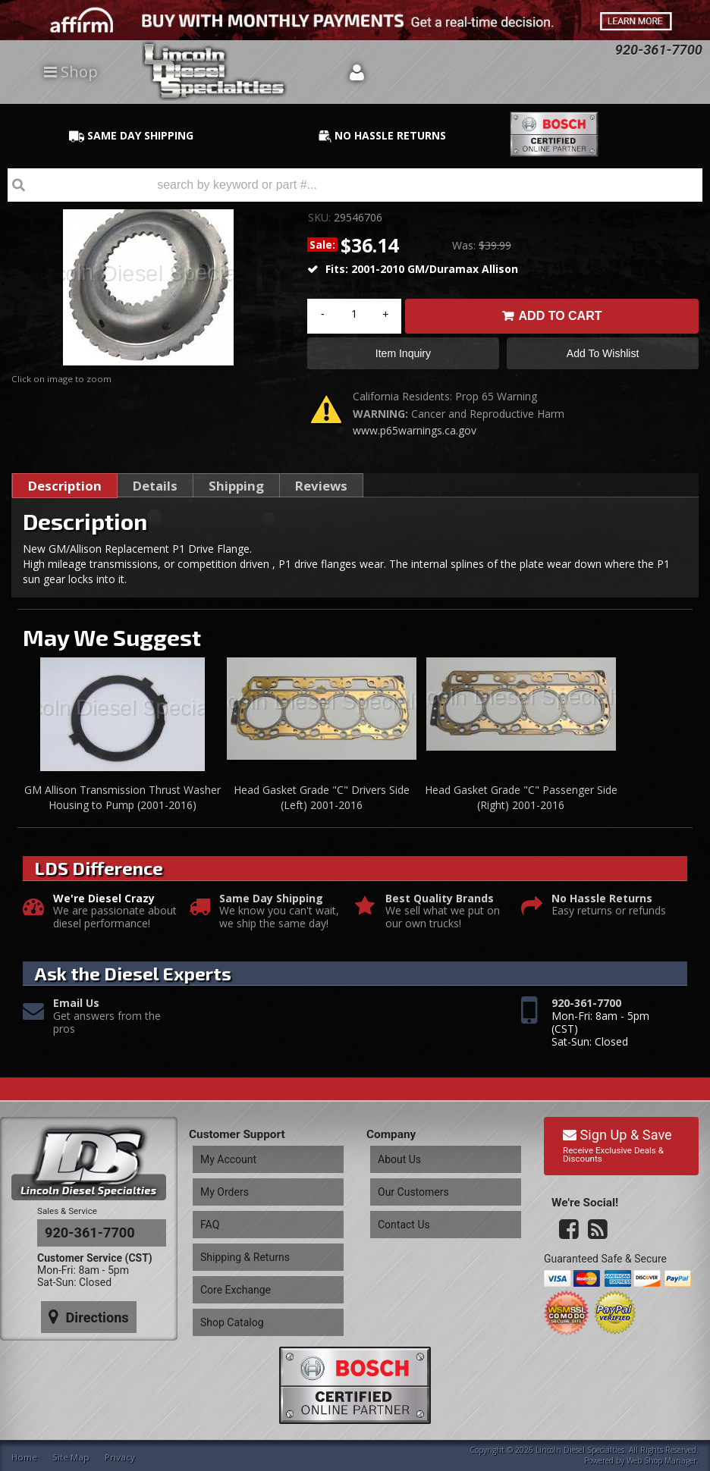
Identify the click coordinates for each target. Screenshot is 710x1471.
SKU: (321, 217)
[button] (355, 185)
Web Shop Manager (661, 1459)
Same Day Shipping (271, 904)
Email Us (76, 1009)
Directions (81, 1299)
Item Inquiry (403, 356)
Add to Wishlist (603, 356)
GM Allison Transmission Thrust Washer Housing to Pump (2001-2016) (122, 803)
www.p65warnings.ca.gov (414, 436)
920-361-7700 (586, 1009)
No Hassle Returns (601, 904)
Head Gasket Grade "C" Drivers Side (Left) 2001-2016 (322, 803)
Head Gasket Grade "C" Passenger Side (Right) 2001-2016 (521, 803)
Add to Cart (560, 315)
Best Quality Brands (439, 904)
